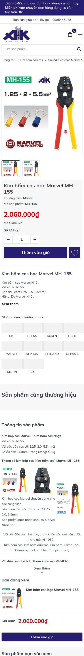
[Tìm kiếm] (79, 48)
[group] (42, 113)
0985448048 (61, 20)
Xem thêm (10, 304)
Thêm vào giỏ (35, 252)
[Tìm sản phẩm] (42, 48)
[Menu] (80, 34)
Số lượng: (11, 230)
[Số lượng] (21, 239)
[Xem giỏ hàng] (70, 34)
